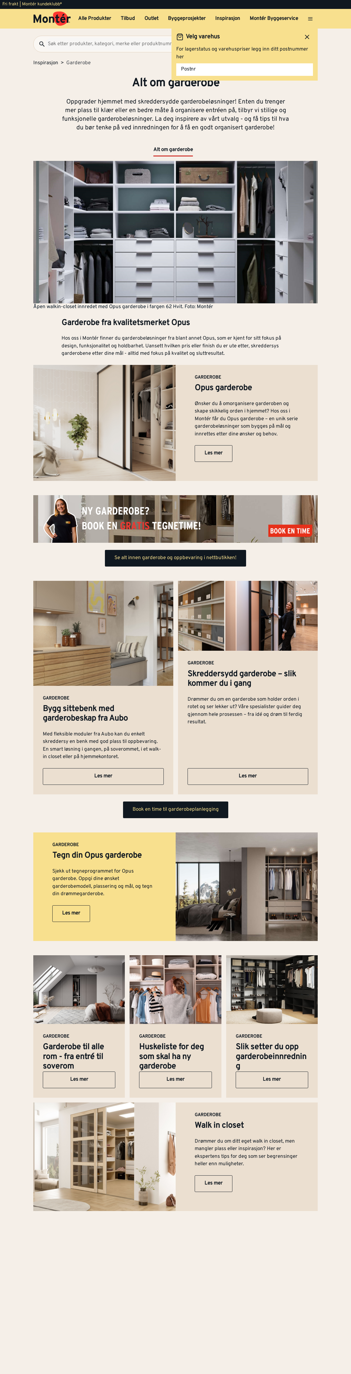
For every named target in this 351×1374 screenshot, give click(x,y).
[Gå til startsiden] (52, 18)
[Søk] (39, 44)
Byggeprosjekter (187, 18)
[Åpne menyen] (310, 19)
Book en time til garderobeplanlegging (176, 809)
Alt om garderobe (173, 150)
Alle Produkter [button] (94, 18)
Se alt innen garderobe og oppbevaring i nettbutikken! (175, 558)
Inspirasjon (227, 18)
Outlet (151, 18)
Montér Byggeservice (274, 18)
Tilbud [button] (128, 18)
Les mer (213, 453)
